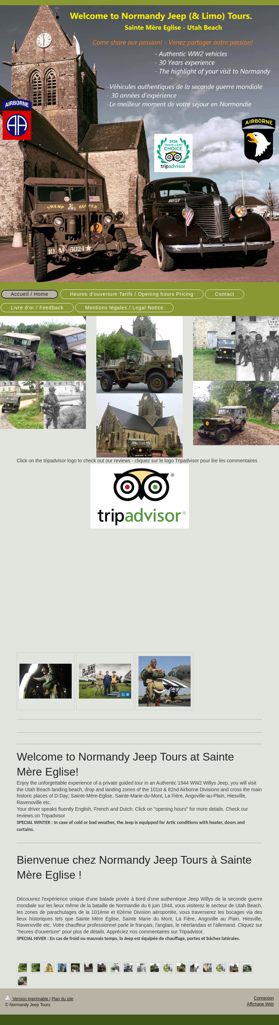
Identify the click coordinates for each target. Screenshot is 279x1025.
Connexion (264, 998)
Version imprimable (27, 998)
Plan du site (62, 998)
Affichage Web (260, 1004)
